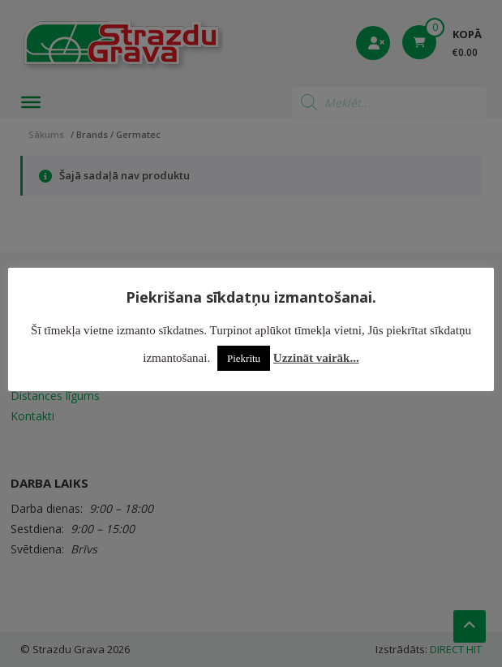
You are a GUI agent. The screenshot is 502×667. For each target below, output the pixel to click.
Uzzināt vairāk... (316, 357)
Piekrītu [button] (243, 358)
